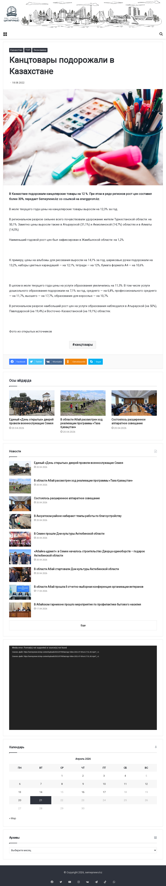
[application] (83, 688)
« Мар (12, 818)
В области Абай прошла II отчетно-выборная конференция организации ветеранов (88, 586)
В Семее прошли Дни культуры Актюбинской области (69, 533)
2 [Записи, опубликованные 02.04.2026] (83, 775)
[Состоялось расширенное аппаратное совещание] (134, 403)
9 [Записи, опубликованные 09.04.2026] (83, 783)
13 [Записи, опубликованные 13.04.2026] (19, 792)
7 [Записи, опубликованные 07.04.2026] (41, 783)
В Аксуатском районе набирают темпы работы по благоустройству (77, 516)
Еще (83, 625)
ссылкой (69, 199)
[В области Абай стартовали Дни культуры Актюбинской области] (20, 574)
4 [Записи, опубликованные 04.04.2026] (125, 775)
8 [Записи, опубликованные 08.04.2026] (62, 783)
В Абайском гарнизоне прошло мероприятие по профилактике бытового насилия (87, 604)
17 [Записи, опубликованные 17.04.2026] (104, 792)
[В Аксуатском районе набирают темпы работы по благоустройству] (20, 521)
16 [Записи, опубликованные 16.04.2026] (83, 792)
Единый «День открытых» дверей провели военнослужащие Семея (78, 462)
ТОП (27, 50)
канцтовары (84, 345)
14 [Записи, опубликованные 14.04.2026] (40, 792)
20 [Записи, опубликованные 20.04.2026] (19, 800)
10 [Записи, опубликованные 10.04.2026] (104, 783)
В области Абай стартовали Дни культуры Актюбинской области (76, 569)
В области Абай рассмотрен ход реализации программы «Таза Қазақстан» (81, 423)
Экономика (39, 50)
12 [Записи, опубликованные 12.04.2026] (146, 783)
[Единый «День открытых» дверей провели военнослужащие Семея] (31, 403)
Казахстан (16, 50)
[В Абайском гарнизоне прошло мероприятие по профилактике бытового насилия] (20, 609)
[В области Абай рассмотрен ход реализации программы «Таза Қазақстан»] (83, 403)
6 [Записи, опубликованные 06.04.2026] (19, 783)
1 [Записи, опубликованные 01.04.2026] (62, 775)
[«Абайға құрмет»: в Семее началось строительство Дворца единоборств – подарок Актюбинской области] (20, 556)
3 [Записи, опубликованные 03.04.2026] (104, 775)
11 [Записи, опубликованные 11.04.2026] (125, 783)
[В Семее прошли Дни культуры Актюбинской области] (20, 539)
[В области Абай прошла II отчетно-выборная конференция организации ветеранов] (20, 592)
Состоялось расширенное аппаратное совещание (67, 498)
